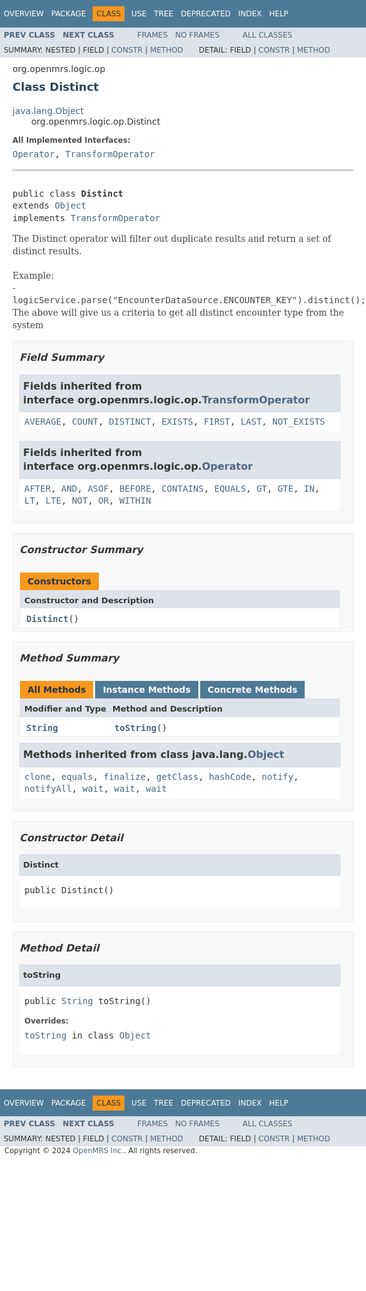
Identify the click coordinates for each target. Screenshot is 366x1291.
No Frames (197, 35)
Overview (24, 13)
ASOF (98, 489)
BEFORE (135, 489)
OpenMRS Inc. (98, 1150)
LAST (251, 422)
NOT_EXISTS (298, 422)
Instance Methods (146, 690)
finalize (124, 777)
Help (278, 13)
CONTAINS (182, 489)
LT (29, 500)
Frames (153, 35)
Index (250, 13)
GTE (285, 489)
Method (166, 50)
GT (262, 489)
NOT (80, 500)
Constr (127, 50)
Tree (163, 13)
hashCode (230, 777)
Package (68, 13)
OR (103, 500)
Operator (33, 154)
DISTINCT (130, 422)
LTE (53, 500)
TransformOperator (110, 154)
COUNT (85, 422)
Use (138, 13)
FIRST (217, 422)
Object (70, 205)
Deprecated (206, 13)
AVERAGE (42, 422)
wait (93, 789)
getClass (177, 777)
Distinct (47, 619)
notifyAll (48, 789)
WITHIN (135, 500)
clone (37, 777)
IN (309, 489)
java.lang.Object (48, 111)
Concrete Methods (253, 690)
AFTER (37, 489)
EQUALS (230, 489)
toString (135, 728)
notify (277, 777)
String (42, 728)
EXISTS (177, 422)
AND (69, 489)
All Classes (267, 35)
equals (77, 777)
